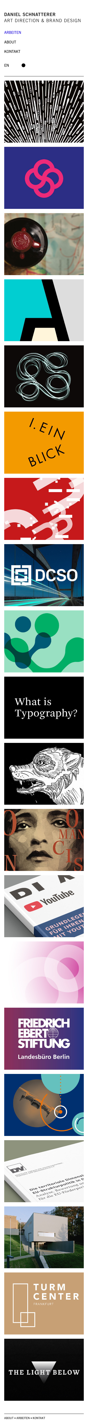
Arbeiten (12, 32)
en (6, 65)
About (10, 41)
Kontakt (12, 51)
